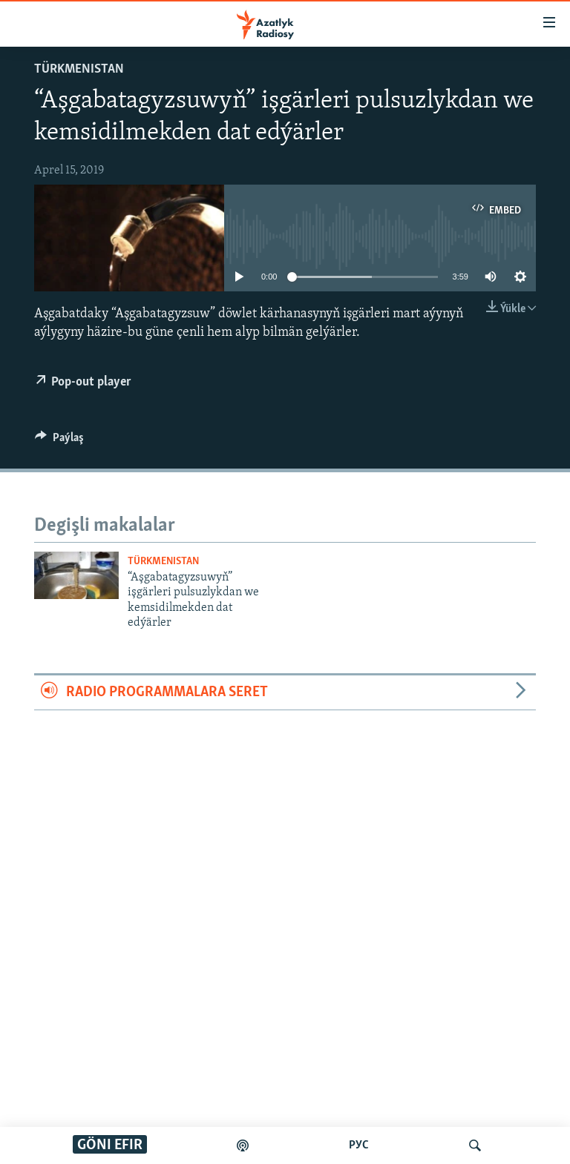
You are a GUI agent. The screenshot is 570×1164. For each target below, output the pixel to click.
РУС (359, 1145)
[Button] (59, 441)
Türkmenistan (79, 69)
